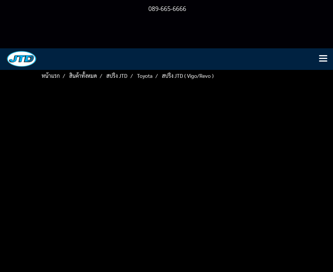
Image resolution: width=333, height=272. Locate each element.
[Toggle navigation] (323, 59)
